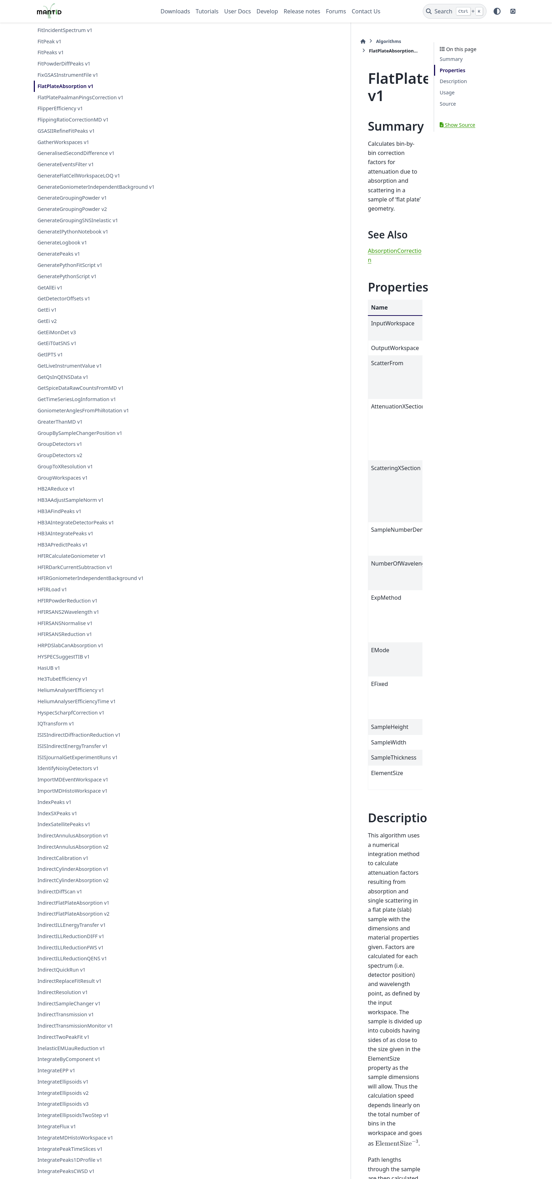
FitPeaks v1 (50, 52)
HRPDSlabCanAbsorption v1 (70, 653)
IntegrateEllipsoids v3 (62, 1112)
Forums (336, 11)
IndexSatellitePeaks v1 (63, 832)
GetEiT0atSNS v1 (56, 351)
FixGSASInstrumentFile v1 (67, 74)
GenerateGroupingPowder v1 (72, 206)
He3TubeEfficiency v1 (62, 687)
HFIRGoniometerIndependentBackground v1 (90, 586)
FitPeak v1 (49, 41)
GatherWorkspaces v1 (63, 142)
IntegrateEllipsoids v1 (62, 1090)
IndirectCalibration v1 (62, 866)
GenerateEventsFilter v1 (65, 164)
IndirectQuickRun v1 (61, 978)
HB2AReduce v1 (56, 497)
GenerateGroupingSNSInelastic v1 (77, 228)
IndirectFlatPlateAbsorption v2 (73, 922)
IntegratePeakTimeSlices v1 (69, 1157)
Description (453, 81)
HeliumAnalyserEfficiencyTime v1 (76, 709)
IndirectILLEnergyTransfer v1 (71, 933)
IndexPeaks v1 (54, 810)
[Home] (164, 41)
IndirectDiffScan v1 (59, 900)
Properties (452, 70)
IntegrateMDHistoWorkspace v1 (75, 1146)
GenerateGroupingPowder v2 (72, 217)
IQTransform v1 (55, 732)
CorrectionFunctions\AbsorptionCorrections (307, 1038)
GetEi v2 (47, 329)
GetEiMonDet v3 (56, 340)
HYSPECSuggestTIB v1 (63, 665)
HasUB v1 (48, 676)
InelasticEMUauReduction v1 (71, 1056)
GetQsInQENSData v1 (62, 385)
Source (448, 103)
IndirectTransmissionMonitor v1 (75, 1034)
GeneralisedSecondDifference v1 (75, 153)
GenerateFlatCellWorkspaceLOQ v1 (78, 175)
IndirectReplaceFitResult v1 (69, 989)
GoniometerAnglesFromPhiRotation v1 (83, 419)
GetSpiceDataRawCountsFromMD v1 (80, 396)
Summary (451, 59)
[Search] (455, 11)
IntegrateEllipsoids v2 (62, 1101)
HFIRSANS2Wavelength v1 (68, 620)
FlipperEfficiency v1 (60, 108)
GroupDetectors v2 (59, 463)
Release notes (302, 11)
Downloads (175, 11)
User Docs (237, 11)
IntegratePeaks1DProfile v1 (69, 1168)
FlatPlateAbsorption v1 (65, 86)
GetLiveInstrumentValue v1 (69, 374)
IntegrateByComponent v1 (68, 1067)
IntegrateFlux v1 (56, 1134)
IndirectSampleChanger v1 (68, 1011)
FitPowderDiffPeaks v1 (63, 63)
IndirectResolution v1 (62, 1000)
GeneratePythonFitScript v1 (69, 273)
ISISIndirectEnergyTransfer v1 (72, 754)
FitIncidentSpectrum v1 (64, 30)
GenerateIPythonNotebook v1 (72, 239)
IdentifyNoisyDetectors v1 (68, 776)
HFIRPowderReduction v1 (67, 609)
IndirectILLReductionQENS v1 (72, 966)
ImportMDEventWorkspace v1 (72, 788)
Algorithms (189, 41)
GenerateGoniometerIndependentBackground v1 (91, 191)
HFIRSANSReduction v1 (64, 642)
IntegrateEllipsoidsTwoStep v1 (73, 1123)
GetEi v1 (47, 318)
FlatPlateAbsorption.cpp (232, 1098)
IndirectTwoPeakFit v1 (63, 1045)
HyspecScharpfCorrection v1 (71, 720)
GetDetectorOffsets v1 (63, 307)
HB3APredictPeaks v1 (62, 553)
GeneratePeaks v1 (58, 262)
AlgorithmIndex (223, 1038)
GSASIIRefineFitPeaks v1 (66, 130)
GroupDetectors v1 (59, 452)
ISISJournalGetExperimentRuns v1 (77, 765)
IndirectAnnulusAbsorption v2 (72, 855)
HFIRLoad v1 (52, 597)
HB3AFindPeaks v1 (59, 519)
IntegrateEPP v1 (56, 1078)
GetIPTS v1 (50, 363)
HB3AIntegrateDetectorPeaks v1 (75, 530)
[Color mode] (497, 11)
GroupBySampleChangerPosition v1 (79, 441)
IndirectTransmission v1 (65, 1022)
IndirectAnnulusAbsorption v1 (72, 844)
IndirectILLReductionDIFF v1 (70, 944)
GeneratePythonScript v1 (66, 284)
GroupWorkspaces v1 (62, 485)
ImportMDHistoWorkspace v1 (72, 799)
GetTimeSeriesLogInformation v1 (76, 407)
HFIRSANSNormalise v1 (65, 631)
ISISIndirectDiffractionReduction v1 (79, 743)
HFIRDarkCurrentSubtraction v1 (74, 575)
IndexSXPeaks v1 (57, 821)
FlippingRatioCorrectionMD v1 (72, 119)
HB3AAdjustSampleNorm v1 (70, 508)
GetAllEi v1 (49, 295)
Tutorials (207, 11)
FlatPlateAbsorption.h (230, 1083)
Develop (267, 11)
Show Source (457, 124)
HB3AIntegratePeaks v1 (65, 541)
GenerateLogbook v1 (62, 251)
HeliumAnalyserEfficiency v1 (70, 698)
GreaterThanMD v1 (59, 430)
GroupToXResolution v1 (65, 475)
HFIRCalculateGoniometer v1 (71, 564)
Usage (447, 92)
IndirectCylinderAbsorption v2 (72, 888)
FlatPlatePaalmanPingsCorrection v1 (80, 97)
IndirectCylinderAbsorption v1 (72, 877)
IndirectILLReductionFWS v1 (70, 955)
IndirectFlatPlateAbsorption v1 (73, 910)
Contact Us (366, 11)
